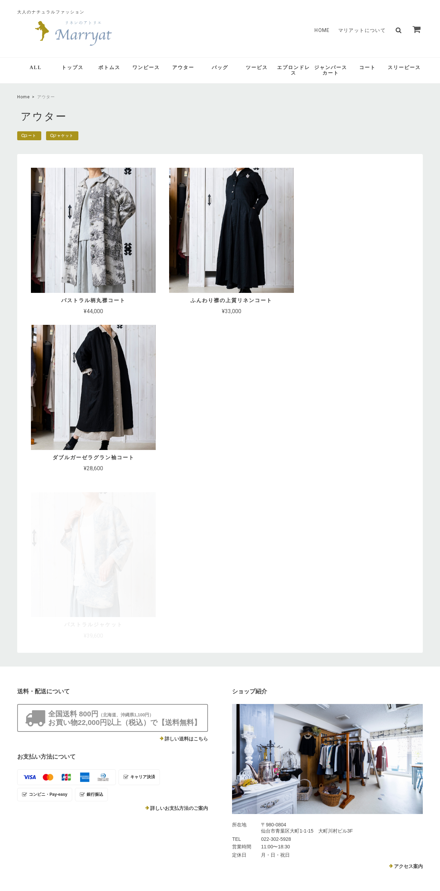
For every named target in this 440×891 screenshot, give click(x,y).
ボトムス (109, 67)
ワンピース (146, 67)
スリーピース (404, 67)
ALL (36, 67)
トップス (73, 67)
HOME (322, 30)
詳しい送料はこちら (186, 570)
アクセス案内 (408, 698)
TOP (280, 841)
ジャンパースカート (330, 70)
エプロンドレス (293, 70)
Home (23, 97)
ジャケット (73, 136)
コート (367, 67)
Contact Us (172, 769)
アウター (183, 67)
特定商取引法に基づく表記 (368, 841)
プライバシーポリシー (315, 841)
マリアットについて (362, 30)
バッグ (220, 67)
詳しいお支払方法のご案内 (179, 639)
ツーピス (257, 67)
